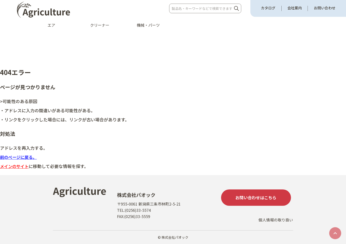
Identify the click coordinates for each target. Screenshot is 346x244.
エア (51, 25)
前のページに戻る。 (19, 157)
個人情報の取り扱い (276, 222)
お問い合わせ (324, 8)
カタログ (268, 8)
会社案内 (294, 8)
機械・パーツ (148, 25)
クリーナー (99, 25)
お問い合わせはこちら (257, 198)
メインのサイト (15, 166)
